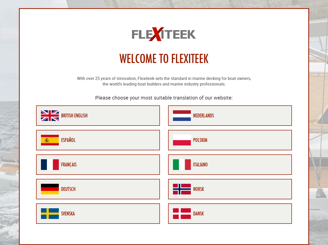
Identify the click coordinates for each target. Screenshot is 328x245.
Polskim (200, 140)
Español (68, 140)
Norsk (198, 189)
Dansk (198, 213)
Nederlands (203, 115)
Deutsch (68, 189)
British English (74, 115)
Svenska (68, 213)
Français (68, 164)
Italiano (200, 164)
